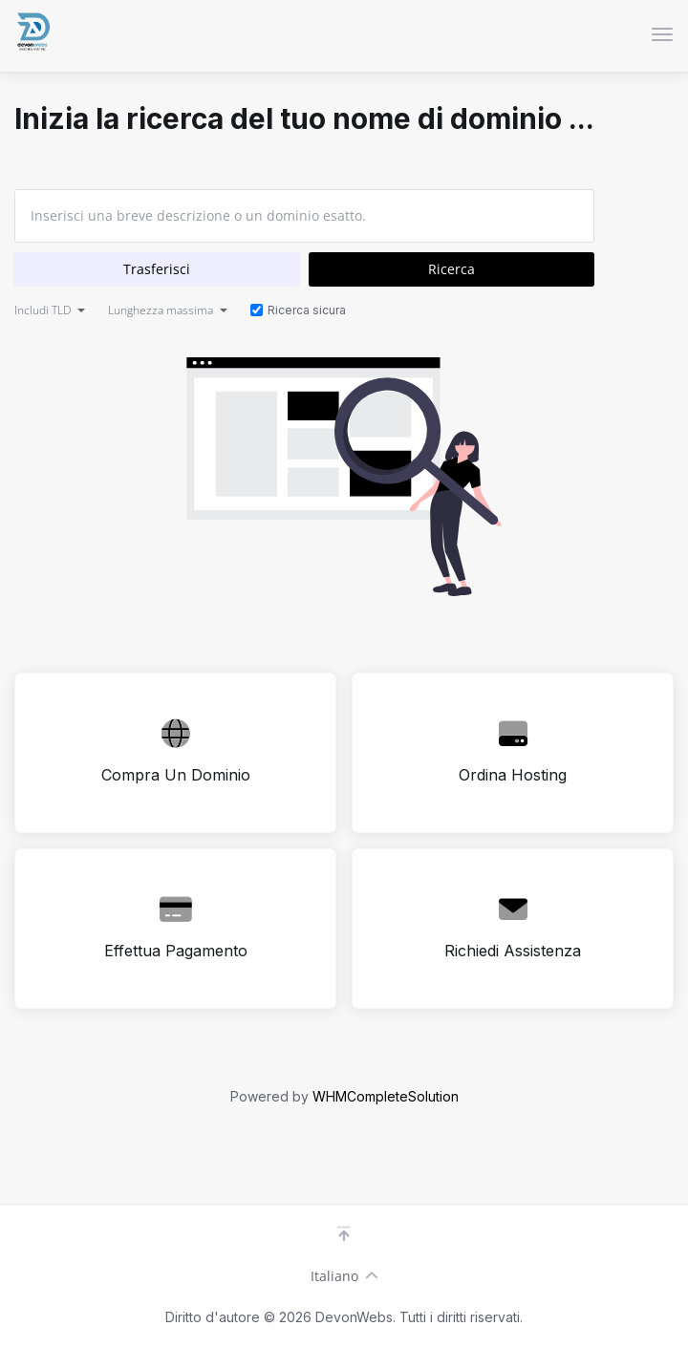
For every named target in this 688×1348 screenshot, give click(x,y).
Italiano (344, 1276)
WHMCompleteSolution (385, 1096)
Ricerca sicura (298, 310)
